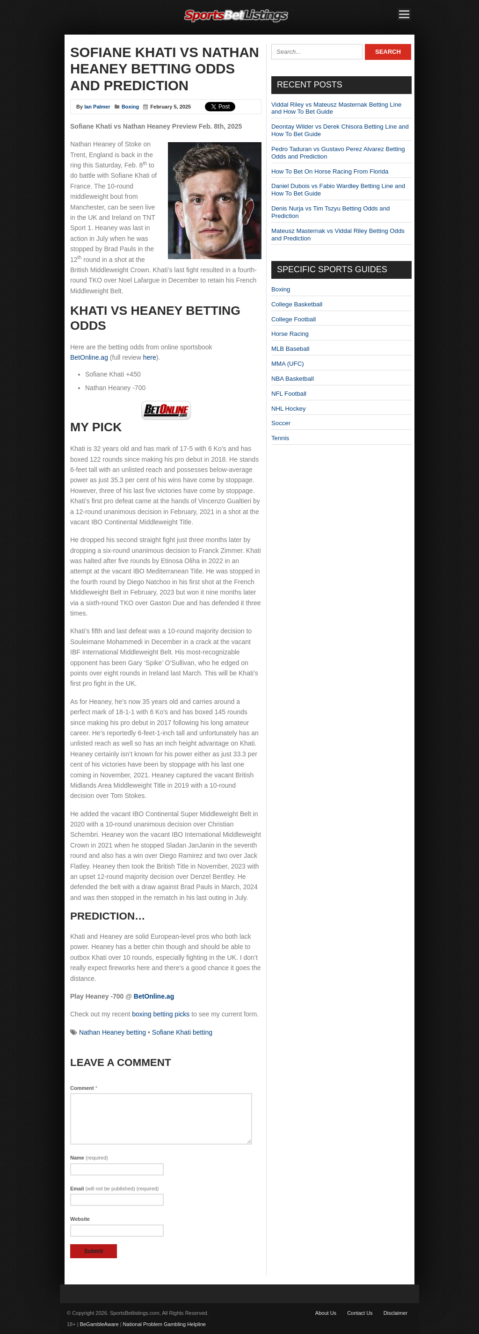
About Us (325, 1313)
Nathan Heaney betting (112, 1032)
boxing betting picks (160, 1014)
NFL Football (288, 393)
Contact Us (359, 1313)
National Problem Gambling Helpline (164, 1324)
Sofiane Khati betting (182, 1032)
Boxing (130, 106)
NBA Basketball (292, 378)
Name (89, 1157)
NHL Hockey (288, 408)
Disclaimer (395, 1313)
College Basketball (296, 304)
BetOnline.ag (89, 357)
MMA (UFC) (287, 363)
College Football (293, 319)
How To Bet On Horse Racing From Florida (329, 171)
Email (114, 1188)
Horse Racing (290, 333)
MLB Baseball (290, 348)
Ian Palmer (97, 106)
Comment (83, 1088)
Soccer (280, 423)
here (149, 357)
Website (80, 1219)
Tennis (280, 438)
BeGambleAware (99, 1324)
